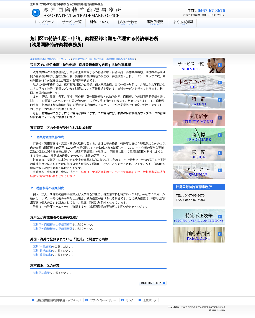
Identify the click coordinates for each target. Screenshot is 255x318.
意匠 (199, 153)
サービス (199, 65)
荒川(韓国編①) (42, 254)
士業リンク (149, 300)
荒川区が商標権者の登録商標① (52, 224)
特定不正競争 (199, 217)
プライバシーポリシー (103, 300)
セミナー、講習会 (199, 171)
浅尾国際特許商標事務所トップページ (58, 300)
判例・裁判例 (199, 235)
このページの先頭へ (153, 283)
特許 (199, 100)
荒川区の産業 (41, 272)
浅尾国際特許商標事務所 (92, 12)
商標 (199, 136)
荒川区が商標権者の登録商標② (52, 228)
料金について (199, 83)
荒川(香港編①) (42, 250)
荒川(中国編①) (42, 246)
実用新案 (199, 118)
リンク (130, 300)
